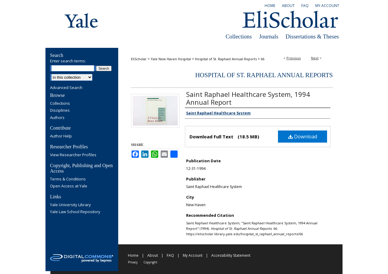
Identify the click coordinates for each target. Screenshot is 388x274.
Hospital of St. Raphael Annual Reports (226, 59)
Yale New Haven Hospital (171, 59)
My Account (192, 255)
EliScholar (139, 59)
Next (315, 58)
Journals (268, 36)
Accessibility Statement (230, 255)
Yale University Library (70, 205)
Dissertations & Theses (312, 36)
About (152, 255)
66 (262, 59)
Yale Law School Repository (75, 212)
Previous (293, 58)
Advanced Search (66, 87)
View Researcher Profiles (73, 155)
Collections (239, 36)
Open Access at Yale (68, 186)
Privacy (133, 262)
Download (302, 136)
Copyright (150, 262)
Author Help (61, 136)
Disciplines (60, 110)
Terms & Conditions (68, 179)
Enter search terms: (68, 61)
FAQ (170, 255)
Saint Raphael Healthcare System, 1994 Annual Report (248, 98)
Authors (57, 117)
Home (133, 255)
